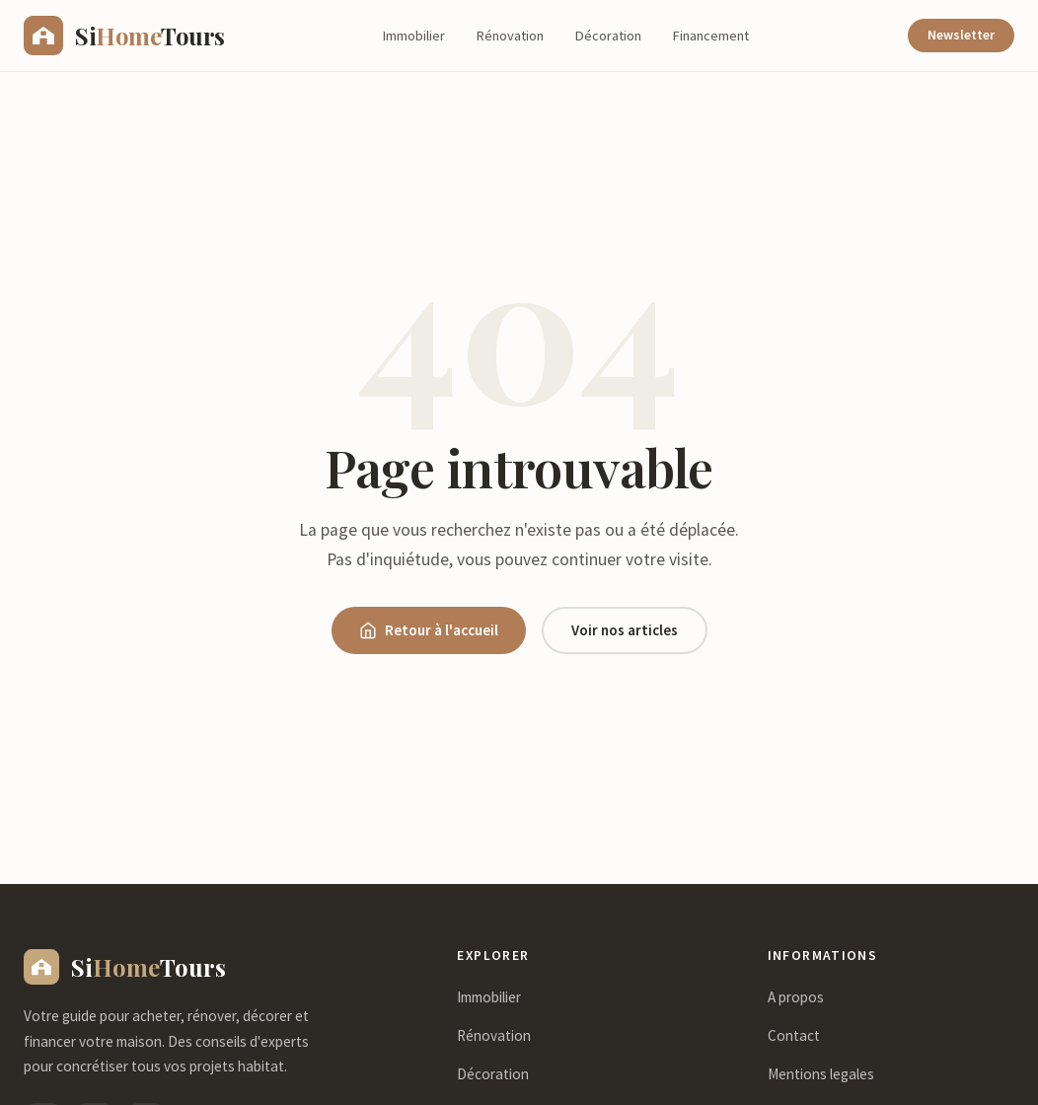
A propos (796, 997)
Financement (711, 35)
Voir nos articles (624, 630)
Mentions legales (821, 1074)
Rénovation (510, 35)
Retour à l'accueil (428, 630)
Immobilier (414, 35)
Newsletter (961, 35)
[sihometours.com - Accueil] (124, 36)
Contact (794, 1035)
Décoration (608, 35)
